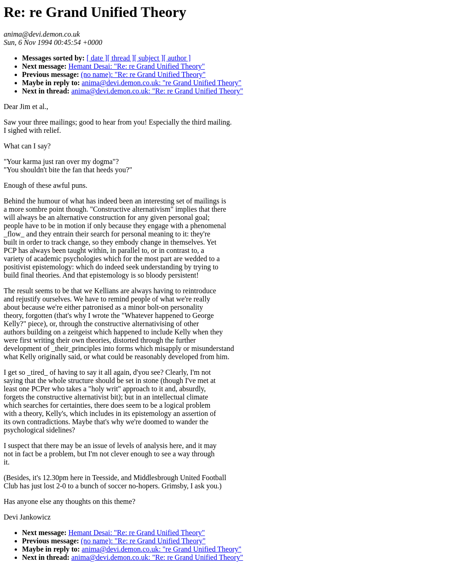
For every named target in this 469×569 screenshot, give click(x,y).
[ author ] (177, 58)
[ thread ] (120, 58)
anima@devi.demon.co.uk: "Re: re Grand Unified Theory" (157, 91)
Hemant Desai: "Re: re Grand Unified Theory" (136, 66)
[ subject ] (149, 58)
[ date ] (97, 58)
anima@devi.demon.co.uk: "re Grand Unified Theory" (161, 83)
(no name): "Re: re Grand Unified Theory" (143, 74)
